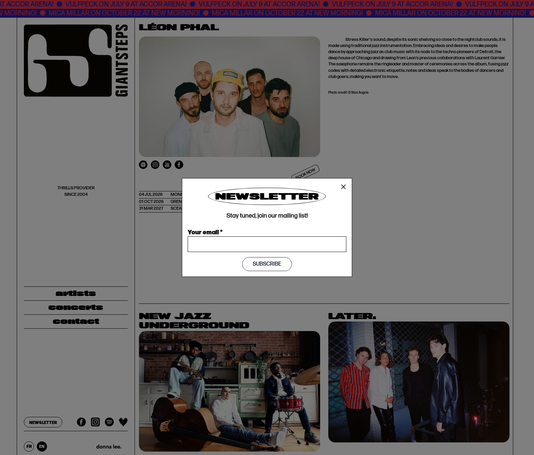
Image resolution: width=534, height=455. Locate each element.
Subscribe (267, 264)
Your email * (205, 231)
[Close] (343, 187)
